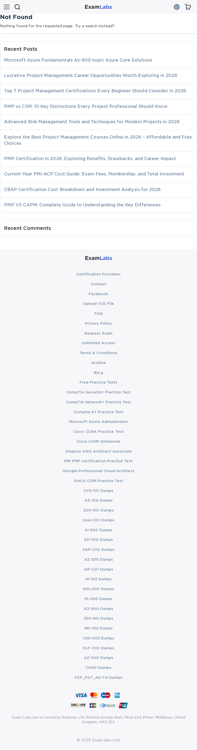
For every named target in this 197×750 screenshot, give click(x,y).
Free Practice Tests (98, 382)
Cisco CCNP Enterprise (98, 441)
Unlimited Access (98, 343)
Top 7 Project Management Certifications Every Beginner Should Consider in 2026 (95, 91)
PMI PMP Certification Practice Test (98, 461)
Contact (98, 284)
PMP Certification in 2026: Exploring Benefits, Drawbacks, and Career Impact (90, 159)
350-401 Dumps (99, 618)
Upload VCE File (98, 303)
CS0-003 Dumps (98, 638)
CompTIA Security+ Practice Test (98, 392)
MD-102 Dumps (98, 628)
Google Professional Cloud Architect (98, 471)
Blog (98, 372)
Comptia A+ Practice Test (99, 412)
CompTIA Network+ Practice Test (98, 402)
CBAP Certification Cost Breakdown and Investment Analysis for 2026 (82, 190)
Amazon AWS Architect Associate (98, 451)
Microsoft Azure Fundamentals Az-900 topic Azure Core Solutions (78, 60)
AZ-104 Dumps (98, 500)
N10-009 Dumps (98, 589)
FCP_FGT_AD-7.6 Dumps (98, 677)
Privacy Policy (98, 323)
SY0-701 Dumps (98, 490)
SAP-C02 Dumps (98, 549)
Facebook (99, 294)
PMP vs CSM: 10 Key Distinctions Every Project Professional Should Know (86, 107)
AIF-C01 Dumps (98, 569)
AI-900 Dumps (98, 530)
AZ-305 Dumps (98, 559)
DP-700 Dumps (98, 539)
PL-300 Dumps (99, 599)
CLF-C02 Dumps (98, 648)
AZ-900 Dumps (98, 608)
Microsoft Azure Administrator (98, 421)
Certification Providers (98, 274)
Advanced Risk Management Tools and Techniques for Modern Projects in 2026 (92, 122)
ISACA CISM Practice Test (98, 481)
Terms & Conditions (98, 353)
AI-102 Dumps (98, 579)
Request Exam (98, 333)
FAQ (98, 313)
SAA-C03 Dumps (98, 520)
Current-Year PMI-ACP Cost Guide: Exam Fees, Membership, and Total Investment (94, 174)
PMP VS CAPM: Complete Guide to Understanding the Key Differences (82, 205)
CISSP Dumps (98, 667)
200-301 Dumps (98, 510)
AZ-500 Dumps (98, 657)
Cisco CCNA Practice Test (98, 431)
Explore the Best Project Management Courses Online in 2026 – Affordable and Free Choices (98, 140)
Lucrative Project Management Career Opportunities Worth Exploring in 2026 (90, 76)
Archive (98, 362)
